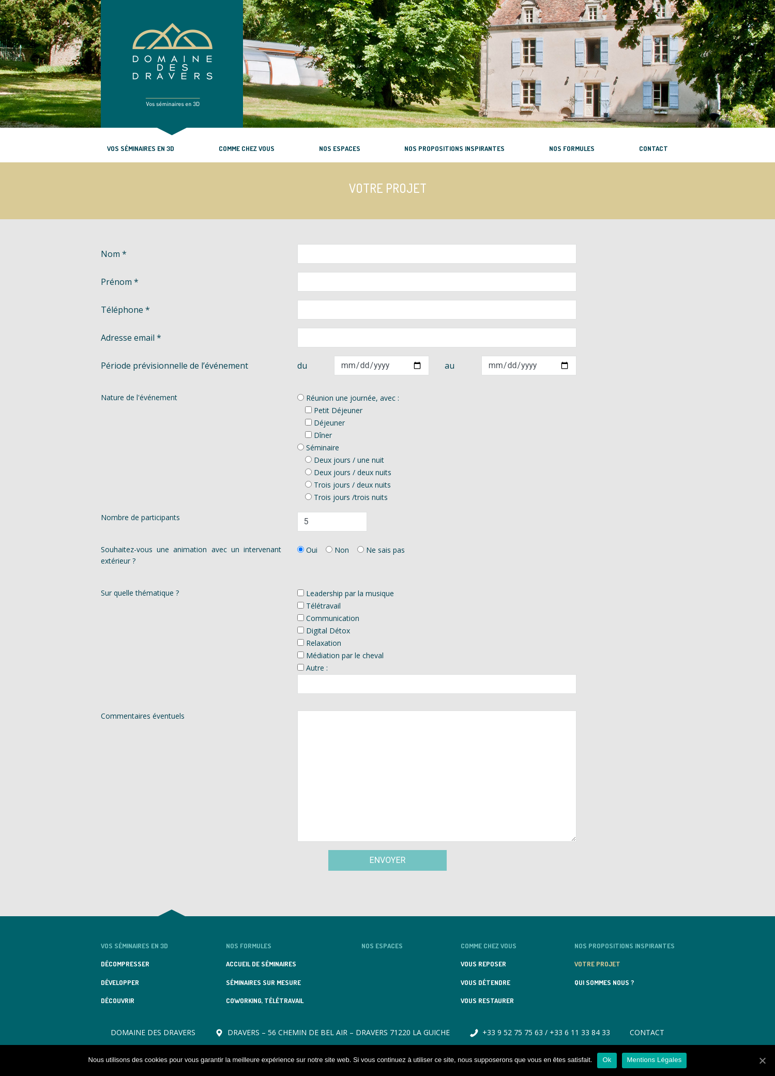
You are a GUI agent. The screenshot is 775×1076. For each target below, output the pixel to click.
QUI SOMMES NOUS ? (604, 982)
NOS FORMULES (572, 148)
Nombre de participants (140, 517)
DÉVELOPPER (120, 982)
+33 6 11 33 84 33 (580, 1032)
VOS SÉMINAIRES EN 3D (140, 148)
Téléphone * (125, 309)
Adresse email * (131, 337)
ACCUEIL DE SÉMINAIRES (261, 964)
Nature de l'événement (139, 397)
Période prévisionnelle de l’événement (174, 365)
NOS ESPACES (339, 148)
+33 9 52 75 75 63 (512, 1032)
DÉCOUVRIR (117, 1000)
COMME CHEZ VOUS (247, 148)
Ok (606, 1060)
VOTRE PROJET (597, 964)
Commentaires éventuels (143, 716)
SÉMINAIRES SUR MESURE (263, 982)
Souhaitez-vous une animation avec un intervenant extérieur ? (191, 555)
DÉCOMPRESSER (125, 964)
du (302, 365)
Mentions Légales (654, 1060)
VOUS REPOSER (483, 964)
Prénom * (120, 281)
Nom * (114, 254)
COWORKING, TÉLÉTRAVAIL (264, 1000)
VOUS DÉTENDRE (485, 982)
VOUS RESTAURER (487, 1000)
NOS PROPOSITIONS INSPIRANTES (454, 148)
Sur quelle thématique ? (140, 593)
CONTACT (653, 148)
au (449, 365)
